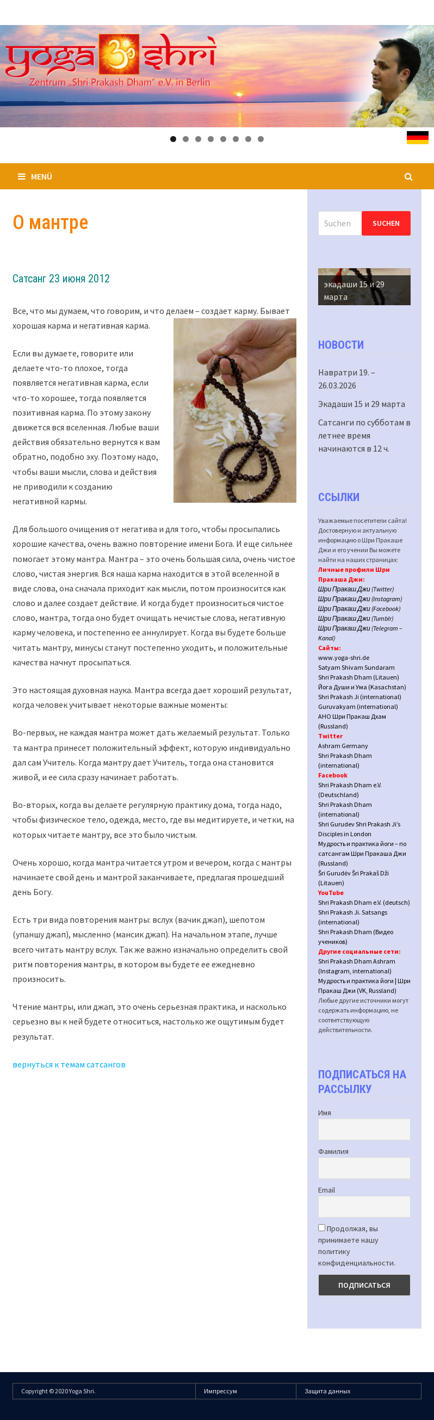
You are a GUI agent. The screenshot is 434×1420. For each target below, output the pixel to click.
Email (326, 1190)
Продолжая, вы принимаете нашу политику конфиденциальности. (356, 1246)
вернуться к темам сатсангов (69, 1064)
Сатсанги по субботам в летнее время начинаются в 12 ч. (364, 435)
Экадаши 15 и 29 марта (361, 403)
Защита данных (327, 1391)
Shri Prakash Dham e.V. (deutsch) (364, 902)
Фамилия (333, 1151)
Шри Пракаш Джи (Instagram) (360, 599)
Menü (35, 176)
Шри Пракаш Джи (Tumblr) (356, 618)
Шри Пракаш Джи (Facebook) (359, 608)
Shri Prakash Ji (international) (359, 697)
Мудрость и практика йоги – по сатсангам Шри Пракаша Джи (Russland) (362, 853)
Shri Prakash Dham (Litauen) (358, 677)
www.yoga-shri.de (343, 657)
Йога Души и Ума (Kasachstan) (362, 687)
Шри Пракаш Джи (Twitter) (356, 589)
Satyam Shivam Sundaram (356, 667)
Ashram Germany (343, 746)
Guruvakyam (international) (358, 706)
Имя (324, 1113)
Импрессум (220, 1391)
